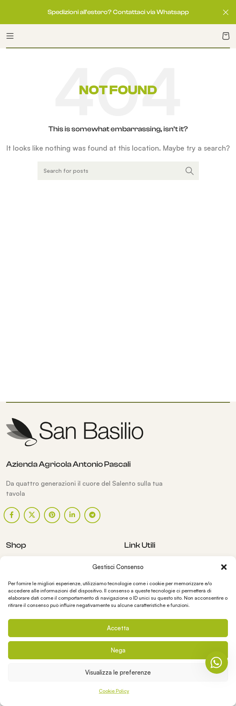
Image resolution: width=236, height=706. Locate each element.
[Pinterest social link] (52, 515)
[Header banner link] (106, 12)
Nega (118, 650)
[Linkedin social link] (72, 515)
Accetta (118, 628)
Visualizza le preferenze (118, 672)
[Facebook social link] (12, 515)
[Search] (118, 170)
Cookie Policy (114, 691)
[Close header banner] (226, 12)
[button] (224, 567)
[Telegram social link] (92, 515)
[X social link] (32, 515)
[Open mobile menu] (10, 36)
